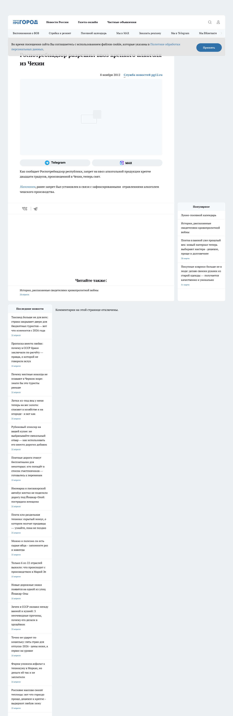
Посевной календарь (94, 33)
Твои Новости (14, 581)
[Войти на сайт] (218, 22)
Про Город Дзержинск (18, 589)
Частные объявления (121, 22)
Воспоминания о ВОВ (26, 33)
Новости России (57, 22)
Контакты (55, 605)
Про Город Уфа (102, 581)
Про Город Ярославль (76, 577)
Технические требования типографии (68, 601)
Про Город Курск (45, 581)
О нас (10, 605)
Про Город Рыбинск (75, 581)
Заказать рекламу (150, 33)
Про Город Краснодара (77, 589)
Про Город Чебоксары (18, 577)
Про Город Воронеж (104, 577)
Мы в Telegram (180, 33)
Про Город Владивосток (48, 589)
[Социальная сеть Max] (127, 162)
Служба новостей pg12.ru (143, 75)
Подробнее (97, 662)
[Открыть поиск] (210, 22)
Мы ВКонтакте (208, 33)
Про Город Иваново (133, 577)
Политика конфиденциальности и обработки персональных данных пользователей (47, 667)
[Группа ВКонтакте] (156, 582)
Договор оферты (16, 601)
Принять (209, 47)
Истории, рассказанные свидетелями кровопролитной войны (91, 292)
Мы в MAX (122, 33)
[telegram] (36, 208)
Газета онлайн (88, 22)
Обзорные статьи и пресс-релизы (110, 601)
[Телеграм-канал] (55, 162)
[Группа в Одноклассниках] (165, 582)
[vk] (25, 208)
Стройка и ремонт (60, 33)
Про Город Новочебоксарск (50, 577)
